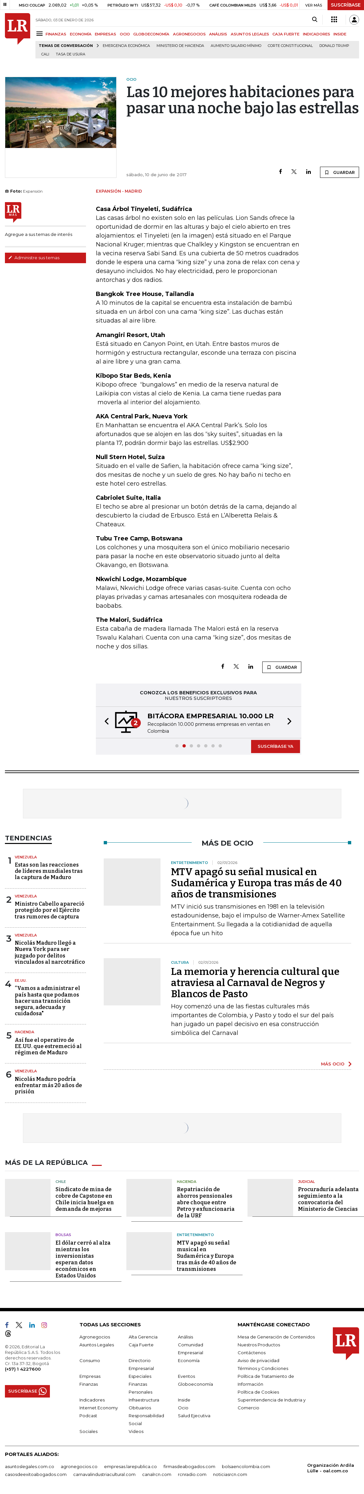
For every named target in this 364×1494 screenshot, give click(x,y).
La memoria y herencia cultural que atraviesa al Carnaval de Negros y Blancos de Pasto (255, 983)
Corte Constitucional (290, 46)
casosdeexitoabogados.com (36, 1474)
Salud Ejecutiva (194, 1415)
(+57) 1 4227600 (23, 1369)
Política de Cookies (258, 1392)
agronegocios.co (79, 1466)
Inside (184, 1399)
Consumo (89, 1360)
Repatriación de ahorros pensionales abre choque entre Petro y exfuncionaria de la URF (206, 1202)
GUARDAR (339, 172)
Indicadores (92, 1399)
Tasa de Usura (70, 54)
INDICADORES (316, 34)
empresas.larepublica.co (130, 1466)
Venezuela (26, 857)
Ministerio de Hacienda (180, 46)
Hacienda (24, 1032)
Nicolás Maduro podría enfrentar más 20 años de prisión (48, 1085)
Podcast (88, 1415)
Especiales (140, 1376)
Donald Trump (334, 46)
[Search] (314, 19)
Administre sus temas (33, 257)
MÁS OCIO (332, 1063)
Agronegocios (94, 1336)
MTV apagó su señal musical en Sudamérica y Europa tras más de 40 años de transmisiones (256, 883)
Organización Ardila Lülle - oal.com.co (330, 1467)
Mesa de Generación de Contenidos (276, 1336)
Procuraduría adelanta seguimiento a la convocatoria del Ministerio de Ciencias (328, 1199)
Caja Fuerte (141, 1344)
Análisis (185, 1336)
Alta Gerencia (143, 1336)
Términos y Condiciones (263, 1368)
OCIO (125, 34)
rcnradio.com (192, 1474)
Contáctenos (252, 1352)
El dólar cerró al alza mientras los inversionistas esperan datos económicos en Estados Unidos (83, 1259)
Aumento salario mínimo (236, 46)
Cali (45, 54)
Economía (189, 1360)
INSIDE (339, 34)
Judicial (306, 1181)
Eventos (186, 1376)
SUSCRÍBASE (346, 5)
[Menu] (40, 33)
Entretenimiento (195, 1234)
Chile (60, 1181)
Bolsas (63, 1234)
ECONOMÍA (81, 34)
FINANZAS (56, 34)
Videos (136, 1431)
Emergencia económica (126, 46)
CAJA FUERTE (285, 34)
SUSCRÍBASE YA (275, 746)
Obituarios (140, 1407)
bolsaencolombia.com (246, 1466)
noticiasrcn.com (230, 1474)
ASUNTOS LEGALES (250, 34)
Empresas (89, 1376)
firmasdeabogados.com (189, 1466)
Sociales (88, 1431)
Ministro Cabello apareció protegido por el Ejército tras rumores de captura (49, 910)
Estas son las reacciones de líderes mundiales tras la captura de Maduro (49, 871)
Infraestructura (144, 1399)
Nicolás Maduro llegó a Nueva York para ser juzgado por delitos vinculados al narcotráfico (50, 952)
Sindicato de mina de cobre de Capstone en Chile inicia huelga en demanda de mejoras (84, 1199)
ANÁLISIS (218, 34)
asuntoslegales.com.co (29, 1466)
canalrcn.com (156, 1474)
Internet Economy (98, 1407)
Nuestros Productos (259, 1344)
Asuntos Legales (96, 1344)
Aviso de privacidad (258, 1360)
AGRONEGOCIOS (189, 34)
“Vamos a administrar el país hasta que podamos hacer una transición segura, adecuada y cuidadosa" (47, 1001)
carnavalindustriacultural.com (104, 1474)
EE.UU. (21, 980)
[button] (105, 722)
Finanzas (88, 1384)
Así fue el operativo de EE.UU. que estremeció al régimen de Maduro (48, 1046)
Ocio (183, 1407)
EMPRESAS (105, 34)
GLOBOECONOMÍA (151, 34)
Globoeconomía (195, 1384)
